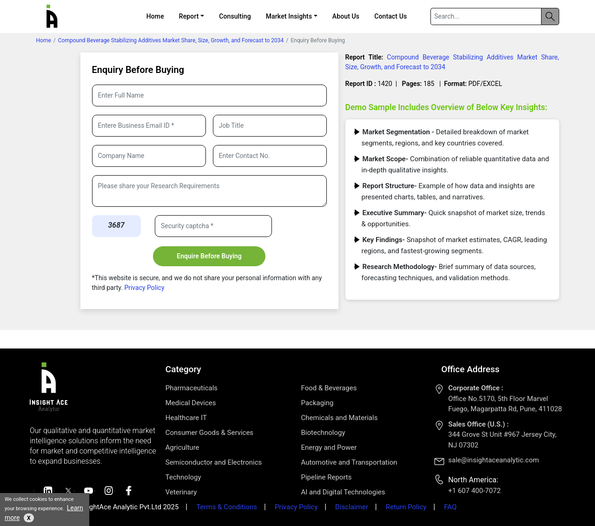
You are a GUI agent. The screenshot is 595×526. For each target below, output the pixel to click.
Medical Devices (190, 403)
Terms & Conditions (226, 507)
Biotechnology (323, 432)
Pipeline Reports (326, 477)
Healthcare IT (186, 418)
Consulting (235, 16)
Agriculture (182, 447)
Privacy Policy (144, 287)
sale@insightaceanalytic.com (493, 460)
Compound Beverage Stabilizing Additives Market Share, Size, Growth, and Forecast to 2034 (171, 40)
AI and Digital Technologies (343, 492)
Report (189, 16)
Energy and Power (329, 447)
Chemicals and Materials (339, 418)
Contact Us (390, 16)
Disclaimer (351, 507)
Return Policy (406, 507)
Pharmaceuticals (191, 388)
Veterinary (181, 492)
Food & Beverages (329, 388)
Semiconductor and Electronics (213, 462)
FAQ (450, 507)
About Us (345, 16)
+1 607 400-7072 (474, 491)
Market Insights (289, 16)
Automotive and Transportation (349, 462)
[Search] (485, 16)
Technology (183, 477)
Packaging (317, 403)
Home (155, 16)
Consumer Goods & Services (209, 432)
